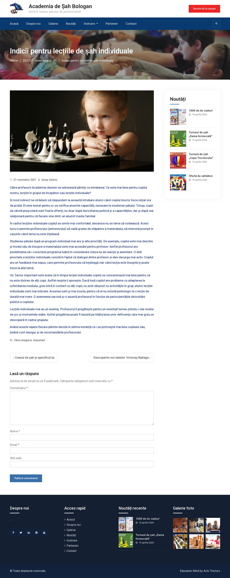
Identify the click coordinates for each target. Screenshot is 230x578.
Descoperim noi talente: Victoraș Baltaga (121, 357)
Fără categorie (23, 340)
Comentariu (19, 388)
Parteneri (112, 23)
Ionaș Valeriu (50, 179)
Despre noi (33, 23)
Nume (15, 431)
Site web (15, 458)
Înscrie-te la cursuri (204, 8)
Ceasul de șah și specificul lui (34, 357)
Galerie (53, 23)
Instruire (89, 23)
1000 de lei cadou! (201, 110)
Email (14, 445)
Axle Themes (212, 571)
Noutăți (71, 23)
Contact (131, 23)
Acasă (14, 23)
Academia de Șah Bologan (60, 6)
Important (39, 340)
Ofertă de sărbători (201, 176)
